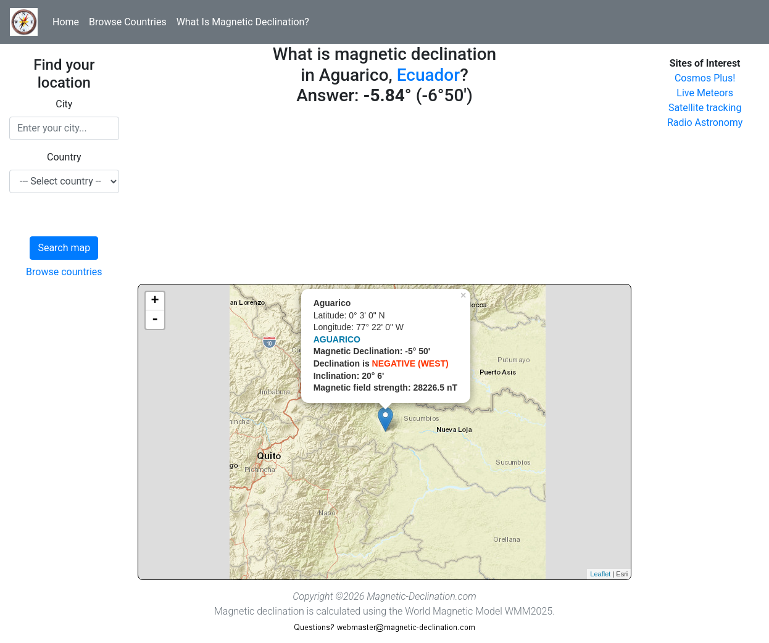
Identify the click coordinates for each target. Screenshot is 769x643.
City (64, 104)
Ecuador (428, 75)
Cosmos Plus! (705, 78)
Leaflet (600, 574)
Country (64, 157)
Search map (64, 248)
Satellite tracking (705, 108)
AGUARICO (337, 339)
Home (65, 22)
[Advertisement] (385, 197)
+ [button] (155, 301)
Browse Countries (128, 22)
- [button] (155, 319)
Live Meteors (704, 93)
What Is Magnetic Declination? (243, 22)
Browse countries (64, 272)
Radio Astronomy (704, 122)
